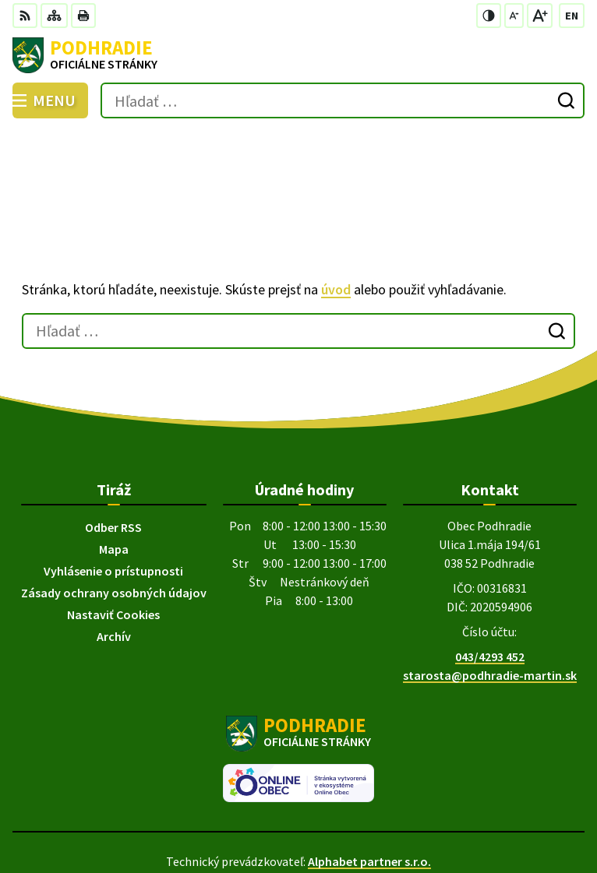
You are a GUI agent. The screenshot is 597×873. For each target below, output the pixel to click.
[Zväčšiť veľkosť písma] (540, 15)
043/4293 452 (490, 583)
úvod (336, 217)
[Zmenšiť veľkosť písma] (514, 15)
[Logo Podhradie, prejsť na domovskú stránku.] (298, 55)
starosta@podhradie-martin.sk (490, 602)
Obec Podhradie (342, 809)
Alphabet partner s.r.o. (369, 788)
